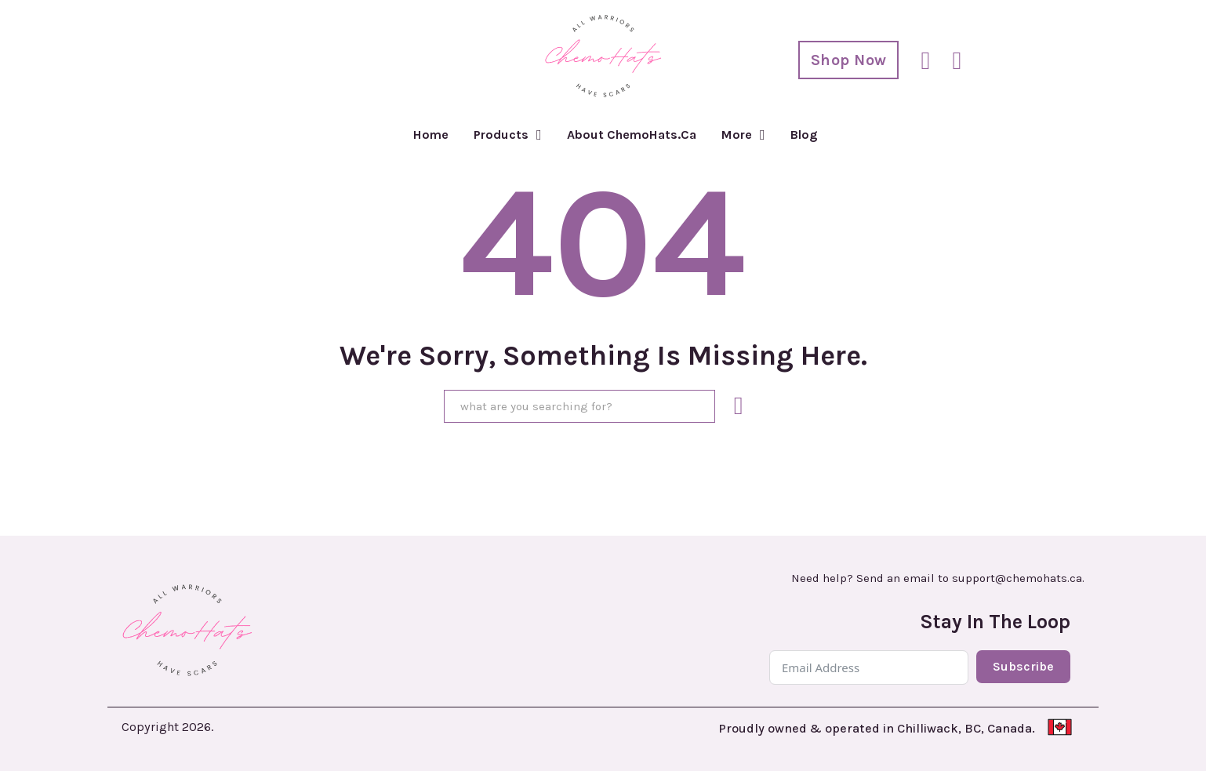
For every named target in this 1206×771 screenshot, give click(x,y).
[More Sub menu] (762, 135)
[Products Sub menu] (539, 135)
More (736, 134)
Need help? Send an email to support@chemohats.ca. (937, 578)
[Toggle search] (925, 60)
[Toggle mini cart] (956, 60)
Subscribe (1023, 666)
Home (431, 134)
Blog (804, 134)
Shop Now (849, 60)
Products (501, 134)
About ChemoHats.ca (631, 134)
